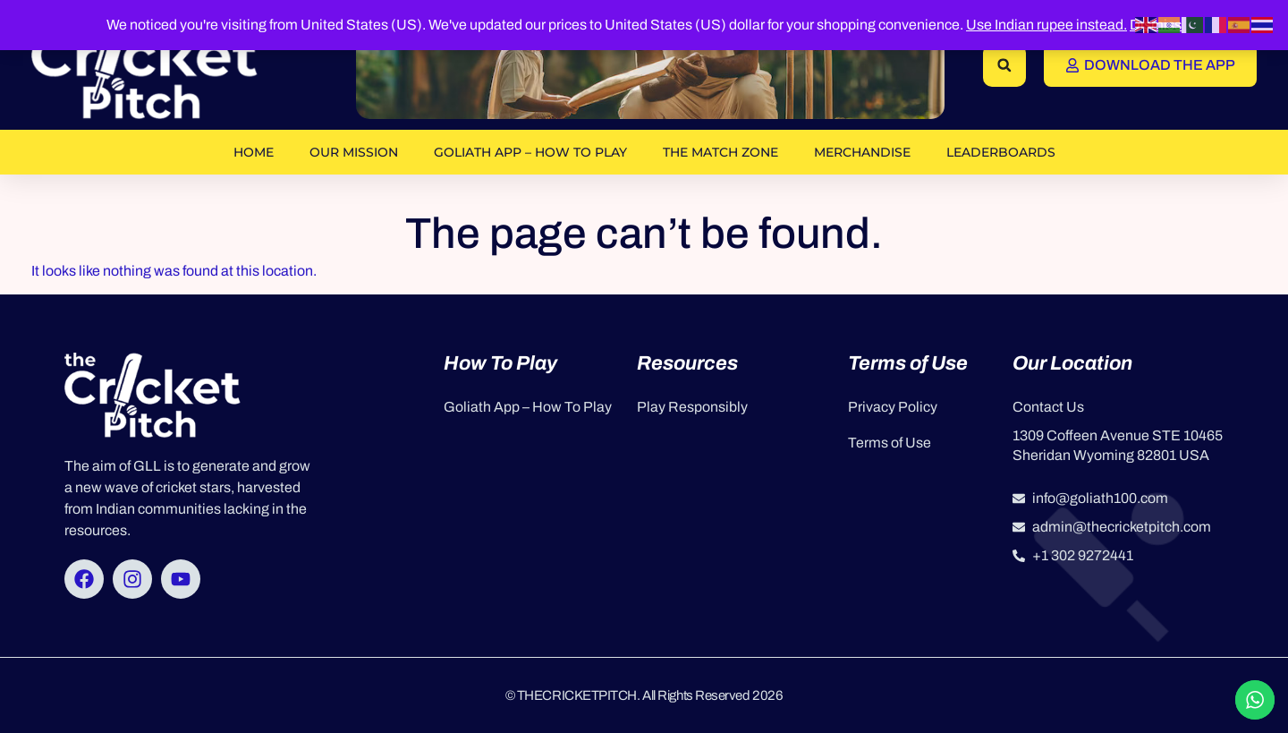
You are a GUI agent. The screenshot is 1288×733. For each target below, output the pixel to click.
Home (253, 152)
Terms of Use (889, 442)
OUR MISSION (353, 152)
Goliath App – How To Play (530, 152)
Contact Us (1048, 406)
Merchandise (862, 152)
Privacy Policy (892, 406)
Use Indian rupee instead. (1046, 24)
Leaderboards (1000, 152)
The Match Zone (720, 152)
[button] (1004, 65)
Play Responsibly (692, 406)
